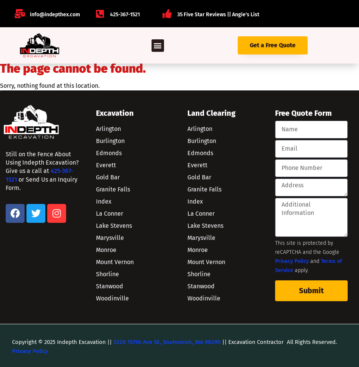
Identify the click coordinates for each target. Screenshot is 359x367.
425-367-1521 (125, 14)
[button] (158, 45)
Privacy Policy (292, 261)
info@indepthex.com (55, 14)
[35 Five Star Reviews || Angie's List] (167, 13)
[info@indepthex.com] (19, 13)
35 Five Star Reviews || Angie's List (218, 14)
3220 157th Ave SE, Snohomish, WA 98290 (167, 342)
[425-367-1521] (99, 13)
